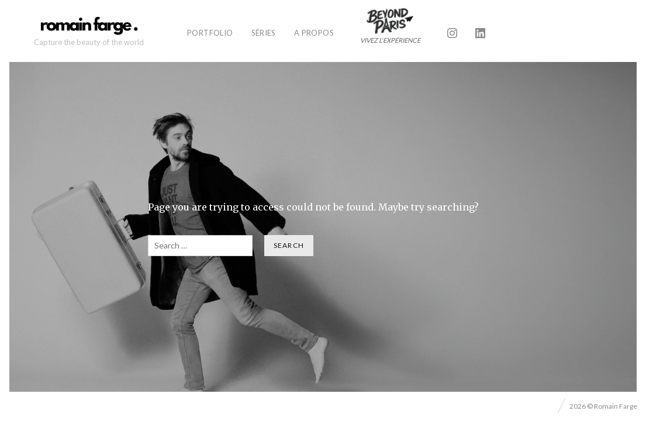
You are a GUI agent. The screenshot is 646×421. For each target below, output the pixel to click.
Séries (263, 32)
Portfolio (210, 32)
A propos (314, 32)
